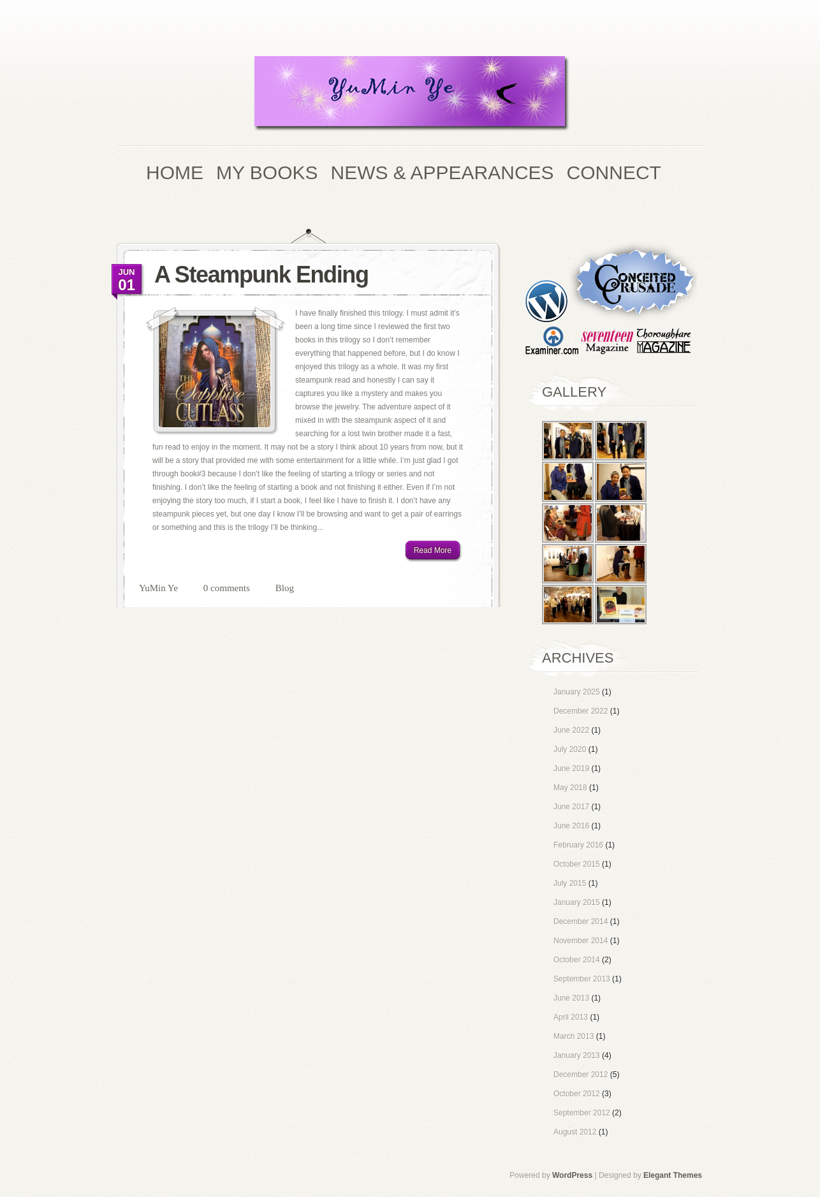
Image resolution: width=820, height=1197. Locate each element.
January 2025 (576, 691)
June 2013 (571, 998)
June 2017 (571, 806)
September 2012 (581, 1112)
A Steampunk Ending (261, 274)
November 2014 (580, 940)
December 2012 (580, 1074)
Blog (284, 588)
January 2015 (576, 902)
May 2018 (570, 787)
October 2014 (576, 959)
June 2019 (571, 768)
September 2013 (581, 978)
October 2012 (576, 1093)
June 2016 (571, 825)
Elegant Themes (672, 1175)
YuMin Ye (158, 588)
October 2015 (576, 864)
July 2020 (569, 749)
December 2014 (580, 921)
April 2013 (570, 1017)
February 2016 (578, 845)
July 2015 (569, 883)
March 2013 (573, 1036)
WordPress (572, 1175)
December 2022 (580, 711)
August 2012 (574, 1131)
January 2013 (576, 1055)
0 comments (226, 588)
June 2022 (571, 730)
